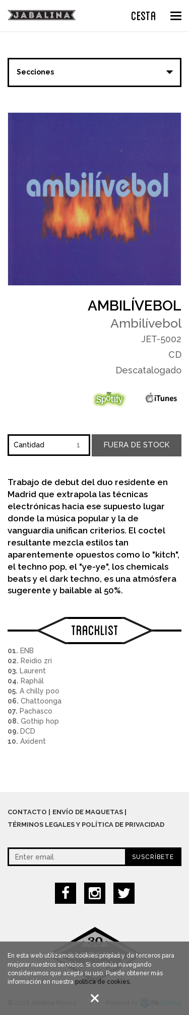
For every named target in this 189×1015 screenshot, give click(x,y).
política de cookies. (103, 983)
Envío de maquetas (87, 812)
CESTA (143, 14)
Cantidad (29, 445)
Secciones (35, 72)
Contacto (27, 812)
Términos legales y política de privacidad (86, 824)
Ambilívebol (134, 305)
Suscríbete (153, 857)
